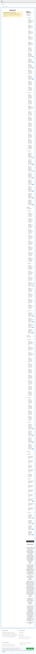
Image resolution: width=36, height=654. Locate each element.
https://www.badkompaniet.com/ (10, 645)
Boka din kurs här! (30, 541)
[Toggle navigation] (33, 1)
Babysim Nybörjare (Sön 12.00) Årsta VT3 (30, 141)
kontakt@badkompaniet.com (9, 644)
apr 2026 (29, 17)
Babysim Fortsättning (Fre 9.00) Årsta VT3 (30, 290)
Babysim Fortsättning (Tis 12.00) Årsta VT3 (30, 220)
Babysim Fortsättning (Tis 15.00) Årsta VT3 (30, 226)
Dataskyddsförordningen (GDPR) (25, 637)
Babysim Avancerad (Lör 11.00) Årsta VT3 (30, 418)
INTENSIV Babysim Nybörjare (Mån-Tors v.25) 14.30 (31, 195)
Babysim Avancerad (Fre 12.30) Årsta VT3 (30, 401)
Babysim (6, 6)
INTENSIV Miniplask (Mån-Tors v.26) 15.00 (31, 533)
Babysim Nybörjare (28, 15)
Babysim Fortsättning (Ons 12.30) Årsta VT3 (30, 248)
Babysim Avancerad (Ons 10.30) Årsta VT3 (30, 365)
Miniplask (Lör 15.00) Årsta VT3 (30, 495)
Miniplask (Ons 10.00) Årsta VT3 (30, 471)
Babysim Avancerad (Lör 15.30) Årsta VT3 (30, 413)
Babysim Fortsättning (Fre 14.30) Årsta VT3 (30, 279)
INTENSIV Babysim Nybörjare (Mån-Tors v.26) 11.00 (31, 175)
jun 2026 (29, 310)
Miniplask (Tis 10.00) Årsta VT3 (30, 457)
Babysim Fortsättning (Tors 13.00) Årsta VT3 (30, 243)
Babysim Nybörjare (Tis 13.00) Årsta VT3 (30, 33)
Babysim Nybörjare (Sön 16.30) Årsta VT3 (30, 147)
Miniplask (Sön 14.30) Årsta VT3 (30, 509)
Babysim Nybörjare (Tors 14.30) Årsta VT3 (30, 83)
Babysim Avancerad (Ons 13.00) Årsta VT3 (30, 371)
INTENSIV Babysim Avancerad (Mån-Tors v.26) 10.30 (31, 433)
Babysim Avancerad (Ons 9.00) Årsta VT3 (30, 393)
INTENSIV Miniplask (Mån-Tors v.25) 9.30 (31, 516)
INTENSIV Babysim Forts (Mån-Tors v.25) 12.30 (31, 326)
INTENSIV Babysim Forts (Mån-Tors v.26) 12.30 (31, 331)
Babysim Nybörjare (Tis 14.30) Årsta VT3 (30, 38)
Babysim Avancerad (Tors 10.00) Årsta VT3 (30, 377)
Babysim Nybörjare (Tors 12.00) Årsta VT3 (31, 77)
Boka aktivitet (21, 632)
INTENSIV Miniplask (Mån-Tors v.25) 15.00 (31, 528)
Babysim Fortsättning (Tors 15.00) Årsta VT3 (30, 254)
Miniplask (28, 451)
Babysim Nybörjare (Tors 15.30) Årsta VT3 (30, 89)
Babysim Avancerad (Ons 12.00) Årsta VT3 (30, 388)
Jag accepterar (30, 648)
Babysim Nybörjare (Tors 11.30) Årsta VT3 (30, 72)
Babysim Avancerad (29, 336)
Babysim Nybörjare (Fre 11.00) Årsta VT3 (30, 130)
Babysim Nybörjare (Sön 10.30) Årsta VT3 (30, 136)
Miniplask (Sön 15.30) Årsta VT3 (30, 482)
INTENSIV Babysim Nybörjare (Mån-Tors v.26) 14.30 (31, 202)
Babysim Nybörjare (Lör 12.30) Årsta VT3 (30, 108)
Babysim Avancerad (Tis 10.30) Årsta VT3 (30, 349)
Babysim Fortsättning (29, 208)
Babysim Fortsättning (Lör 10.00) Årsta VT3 (30, 295)
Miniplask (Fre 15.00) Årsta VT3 (30, 486)
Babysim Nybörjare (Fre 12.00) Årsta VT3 (30, 113)
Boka (3, 6)
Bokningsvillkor (21, 635)
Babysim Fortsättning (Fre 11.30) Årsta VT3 (30, 307)
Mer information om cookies (24, 638)
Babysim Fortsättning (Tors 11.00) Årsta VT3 (30, 237)
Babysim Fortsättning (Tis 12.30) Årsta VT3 (30, 215)
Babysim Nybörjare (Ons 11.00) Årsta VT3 (31, 61)
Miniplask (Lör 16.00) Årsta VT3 (31, 500)
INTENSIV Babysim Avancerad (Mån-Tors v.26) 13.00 (31, 446)
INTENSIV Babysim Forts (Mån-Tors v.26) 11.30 (31, 320)
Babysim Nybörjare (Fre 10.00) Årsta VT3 (30, 125)
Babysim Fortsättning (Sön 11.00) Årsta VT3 (30, 301)
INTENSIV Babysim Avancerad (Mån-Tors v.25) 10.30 (31, 426)
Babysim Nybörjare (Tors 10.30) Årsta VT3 (31, 66)
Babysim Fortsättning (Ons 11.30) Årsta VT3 (30, 232)
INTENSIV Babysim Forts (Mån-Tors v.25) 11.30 (31, 314)
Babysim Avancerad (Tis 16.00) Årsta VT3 (30, 343)
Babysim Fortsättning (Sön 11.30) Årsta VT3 (30, 273)
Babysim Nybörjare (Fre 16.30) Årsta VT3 (30, 97)
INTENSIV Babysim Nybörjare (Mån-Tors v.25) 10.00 (31, 155)
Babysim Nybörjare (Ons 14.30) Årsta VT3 (30, 49)
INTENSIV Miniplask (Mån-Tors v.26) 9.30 (31, 522)
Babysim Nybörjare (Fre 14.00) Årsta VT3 (30, 102)
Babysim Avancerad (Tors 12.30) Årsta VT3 (30, 382)
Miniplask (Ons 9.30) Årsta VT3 (30, 462)
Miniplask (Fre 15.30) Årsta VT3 (30, 491)
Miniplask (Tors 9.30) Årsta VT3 (30, 475)
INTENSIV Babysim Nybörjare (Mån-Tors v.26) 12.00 (31, 189)
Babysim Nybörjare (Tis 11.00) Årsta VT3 (30, 21)
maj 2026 (29, 92)
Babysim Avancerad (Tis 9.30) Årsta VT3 (30, 354)
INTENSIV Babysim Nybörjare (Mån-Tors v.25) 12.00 (31, 182)
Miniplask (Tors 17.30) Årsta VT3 (30, 466)
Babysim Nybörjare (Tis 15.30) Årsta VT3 (30, 44)
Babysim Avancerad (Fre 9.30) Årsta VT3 (30, 407)
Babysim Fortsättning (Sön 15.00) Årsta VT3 (30, 267)
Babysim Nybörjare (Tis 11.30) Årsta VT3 (30, 27)
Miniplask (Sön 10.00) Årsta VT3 (30, 504)
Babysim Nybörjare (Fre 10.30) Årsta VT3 (30, 119)
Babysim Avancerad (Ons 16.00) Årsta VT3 (30, 360)
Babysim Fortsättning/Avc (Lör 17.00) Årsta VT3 (31, 284)
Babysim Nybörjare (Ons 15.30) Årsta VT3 (31, 55)
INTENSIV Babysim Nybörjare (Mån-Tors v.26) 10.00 (31, 162)
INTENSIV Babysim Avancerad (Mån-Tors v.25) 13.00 (31, 440)
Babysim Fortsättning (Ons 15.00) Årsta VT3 (30, 260)
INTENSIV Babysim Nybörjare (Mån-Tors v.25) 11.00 (31, 169)
